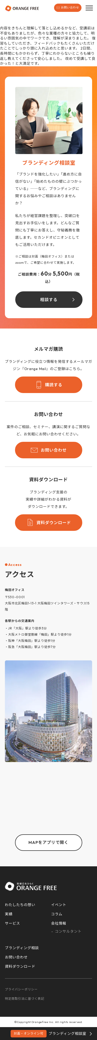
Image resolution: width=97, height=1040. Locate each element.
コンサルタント (68, 931)
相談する (48, 299)
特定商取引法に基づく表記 (24, 999)
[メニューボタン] (89, 8)
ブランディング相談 (22, 948)
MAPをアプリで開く (48, 842)
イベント (58, 904)
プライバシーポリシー (21, 989)
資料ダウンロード (48, 522)
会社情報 (58, 923)
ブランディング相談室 (48, 1033)
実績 (8, 914)
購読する (48, 385)
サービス (12, 923)
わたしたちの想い (20, 904)
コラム (57, 914)
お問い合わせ (67, 8)
